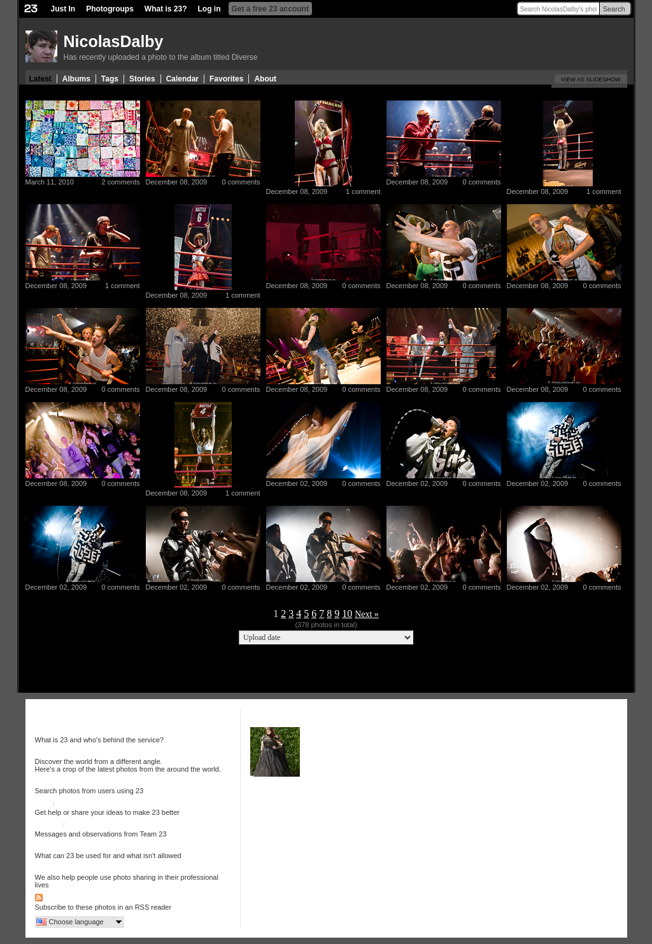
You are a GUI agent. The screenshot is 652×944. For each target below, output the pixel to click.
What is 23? (166, 8)
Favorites (226, 78)
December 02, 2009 (297, 483)
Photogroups (110, 8)
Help (43, 804)
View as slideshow (591, 79)
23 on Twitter (88, 825)
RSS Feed (62, 898)
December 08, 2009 (177, 182)
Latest (40, 78)
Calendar (182, 78)
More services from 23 (73, 868)
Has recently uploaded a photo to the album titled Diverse (161, 57)
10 (347, 613)
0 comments (241, 182)
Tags (109, 78)
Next (363, 614)
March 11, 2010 (49, 182)
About (265, 78)
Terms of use (57, 847)
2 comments (121, 182)
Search (614, 9)
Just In (63, 8)
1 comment (363, 191)
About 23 (50, 731)
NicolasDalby (114, 41)
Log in (209, 8)
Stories (142, 78)
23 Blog (48, 825)
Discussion (75, 804)
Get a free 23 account (270, 8)
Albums (76, 78)
